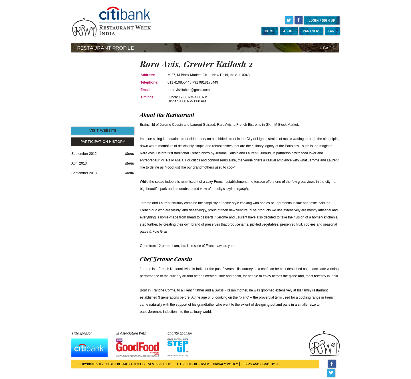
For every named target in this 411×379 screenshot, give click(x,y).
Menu (129, 154)
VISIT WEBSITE (102, 130)
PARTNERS (311, 31)
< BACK (327, 48)
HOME (269, 31)
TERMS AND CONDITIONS (260, 364)
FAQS (332, 31)
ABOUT (288, 31)
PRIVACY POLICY (225, 364)
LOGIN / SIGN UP (322, 20)
